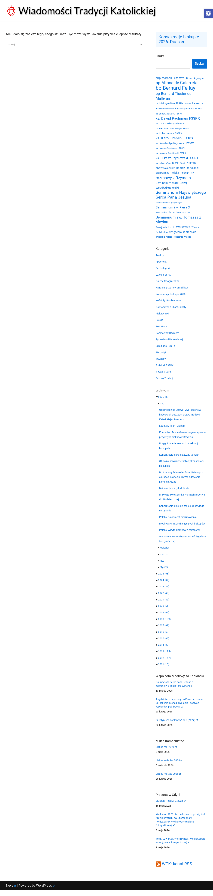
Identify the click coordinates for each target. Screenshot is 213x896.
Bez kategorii (163, 270)
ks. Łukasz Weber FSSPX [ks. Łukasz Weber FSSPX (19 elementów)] (167, 164)
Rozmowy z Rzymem (167, 335)
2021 (163, 604)
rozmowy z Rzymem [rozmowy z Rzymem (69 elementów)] (173, 178)
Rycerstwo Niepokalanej (169, 342)
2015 (163, 643)
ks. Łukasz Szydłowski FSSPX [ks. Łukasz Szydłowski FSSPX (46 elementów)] (177, 159)
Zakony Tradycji (164, 381)
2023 (163, 591)
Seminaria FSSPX (165, 348)
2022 (163, 598)
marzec (164, 559)
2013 (164, 657)
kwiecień (165, 552)
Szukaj (160, 56)
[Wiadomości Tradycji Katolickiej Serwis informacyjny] (81, 10)
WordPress (45, 891)
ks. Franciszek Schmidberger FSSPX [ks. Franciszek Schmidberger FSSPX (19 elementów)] (172, 129)
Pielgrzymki (162, 316)
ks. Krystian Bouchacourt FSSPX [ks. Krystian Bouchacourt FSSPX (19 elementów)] (170, 149)
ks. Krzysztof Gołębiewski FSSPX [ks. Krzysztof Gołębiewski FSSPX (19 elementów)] (171, 154)
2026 (163, 400)
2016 (163, 637)
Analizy (160, 257)
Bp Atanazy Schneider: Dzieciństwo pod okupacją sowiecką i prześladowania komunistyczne (181, 481)
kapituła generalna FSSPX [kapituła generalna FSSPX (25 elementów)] (188, 109)
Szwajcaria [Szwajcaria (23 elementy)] (161, 229)
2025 (163, 578)
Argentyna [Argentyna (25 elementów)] (199, 78)
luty (162, 565)
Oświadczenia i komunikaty (171, 309)
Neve (11, 891)
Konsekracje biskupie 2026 (171, 296)
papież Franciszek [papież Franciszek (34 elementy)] (187, 169)
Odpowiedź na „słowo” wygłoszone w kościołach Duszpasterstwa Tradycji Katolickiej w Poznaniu (180, 418)
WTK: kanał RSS (177, 869)
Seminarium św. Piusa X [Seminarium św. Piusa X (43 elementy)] (173, 209)
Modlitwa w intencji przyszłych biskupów (182, 528)
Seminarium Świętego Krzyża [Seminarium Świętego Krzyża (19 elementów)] (169, 204)
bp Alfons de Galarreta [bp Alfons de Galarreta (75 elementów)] (176, 83)
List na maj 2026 (166, 752)
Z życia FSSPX (164, 374)
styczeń (164, 572)
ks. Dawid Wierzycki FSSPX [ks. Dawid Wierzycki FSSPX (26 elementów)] (171, 124)
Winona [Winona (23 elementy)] (195, 229)
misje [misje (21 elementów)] (182, 164)
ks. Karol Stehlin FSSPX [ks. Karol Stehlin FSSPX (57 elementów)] (175, 139)
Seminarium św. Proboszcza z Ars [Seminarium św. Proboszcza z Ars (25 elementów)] (173, 214)
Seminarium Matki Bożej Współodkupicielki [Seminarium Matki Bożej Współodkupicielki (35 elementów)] (171, 186)
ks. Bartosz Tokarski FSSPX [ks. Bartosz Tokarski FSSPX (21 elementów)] (169, 114)
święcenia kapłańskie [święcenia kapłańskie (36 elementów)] (182, 233)
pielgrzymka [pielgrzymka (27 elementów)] (162, 173)
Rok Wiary (161, 329)
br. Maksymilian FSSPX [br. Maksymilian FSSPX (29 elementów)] (169, 104)
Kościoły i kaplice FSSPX (169, 303)
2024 (163, 585)
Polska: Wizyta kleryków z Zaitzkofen (179, 534)
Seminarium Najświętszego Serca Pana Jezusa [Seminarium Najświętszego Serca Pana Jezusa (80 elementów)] (181, 196)
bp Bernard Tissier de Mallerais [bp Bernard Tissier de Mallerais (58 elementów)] (173, 96)
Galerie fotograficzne (167, 283)
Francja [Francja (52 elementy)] (197, 104)
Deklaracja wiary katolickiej (174, 492)
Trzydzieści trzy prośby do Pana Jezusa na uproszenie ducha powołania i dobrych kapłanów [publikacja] (179, 709)
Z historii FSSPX (165, 368)
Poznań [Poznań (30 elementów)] (185, 173)
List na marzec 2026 (168, 779)
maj (162, 406)
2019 (163, 617)
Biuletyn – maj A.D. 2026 (171, 806)
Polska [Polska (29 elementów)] (175, 173)
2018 (164, 624)
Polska (159, 322)
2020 (163, 611)
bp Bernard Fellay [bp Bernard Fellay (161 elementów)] (175, 88)
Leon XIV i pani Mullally (172, 429)
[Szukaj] (71, 44)
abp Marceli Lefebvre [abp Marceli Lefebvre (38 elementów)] (170, 78)
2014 (163, 650)
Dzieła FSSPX (163, 276)
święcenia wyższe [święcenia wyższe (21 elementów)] (182, 239)
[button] (208, 13)
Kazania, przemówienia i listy (172, 289)
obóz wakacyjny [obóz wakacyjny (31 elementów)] (165, 169)
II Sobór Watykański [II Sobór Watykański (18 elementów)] (165, 110)
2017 (163, 630)
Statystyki (161, 355)
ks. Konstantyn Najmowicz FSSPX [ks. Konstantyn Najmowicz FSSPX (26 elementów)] (175, 144)
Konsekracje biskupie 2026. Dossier (179, 39)
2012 (164, 663)
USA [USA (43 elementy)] (171, 229)
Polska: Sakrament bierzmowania (178, 521)
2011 (163, 670)
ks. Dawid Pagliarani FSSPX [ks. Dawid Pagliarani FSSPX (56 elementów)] (178, 119)
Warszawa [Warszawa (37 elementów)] (183, 229)
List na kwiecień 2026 (169, 766)
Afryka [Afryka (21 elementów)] (189, 78)
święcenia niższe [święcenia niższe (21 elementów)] (164, 239)
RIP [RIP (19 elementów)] (192, 174)
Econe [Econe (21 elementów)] (188, 105)
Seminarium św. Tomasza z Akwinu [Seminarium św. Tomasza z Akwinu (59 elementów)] (178, 221)
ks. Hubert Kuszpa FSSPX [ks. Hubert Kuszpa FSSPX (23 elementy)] (169, 134)
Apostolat (161, 263)
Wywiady (161, 361)
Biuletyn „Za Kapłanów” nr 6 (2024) (177, 725)
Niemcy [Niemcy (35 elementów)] (191, 164)
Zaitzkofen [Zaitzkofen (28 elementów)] (162, 233)
